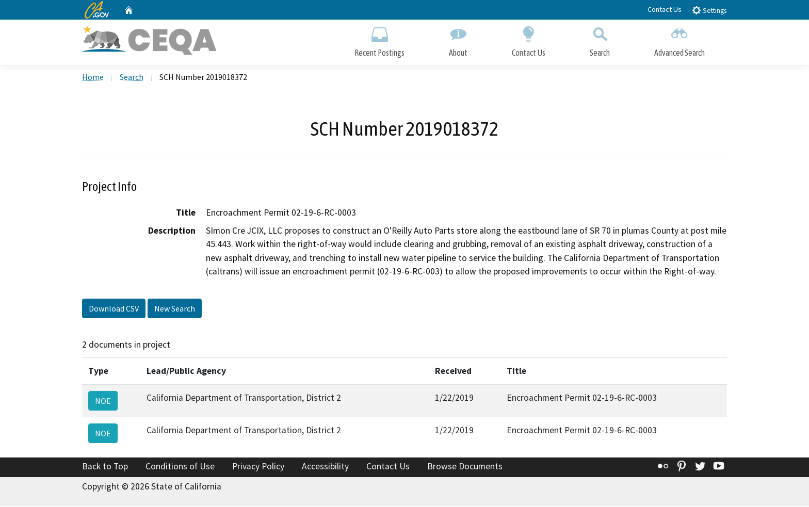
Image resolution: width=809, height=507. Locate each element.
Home (93, 78)
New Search (174, 310)
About (458, 40)
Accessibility (325, 467)
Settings (709, 10)
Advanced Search (679, 40)
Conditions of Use (180, 467)
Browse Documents (465, 467)
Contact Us (665, 9)
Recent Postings (379, 40)
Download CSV (114, 310)
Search (599, 40)
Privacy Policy (258, 467)
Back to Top (105, 467)
